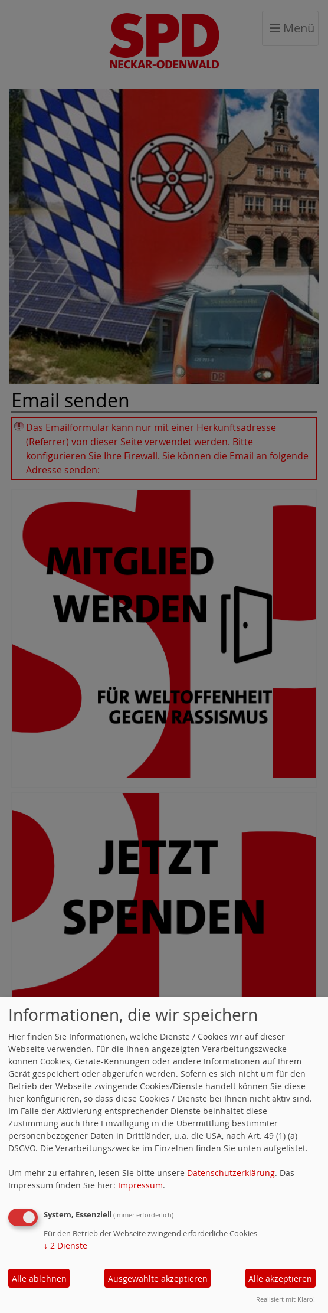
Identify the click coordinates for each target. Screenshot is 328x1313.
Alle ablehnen (39, 1278)
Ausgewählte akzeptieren (158, 1278)
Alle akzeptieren (280, 1278)
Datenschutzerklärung (231, 1172)
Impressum (140, 1185)
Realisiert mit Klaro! (285, 1299)
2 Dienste (65, 1245)
